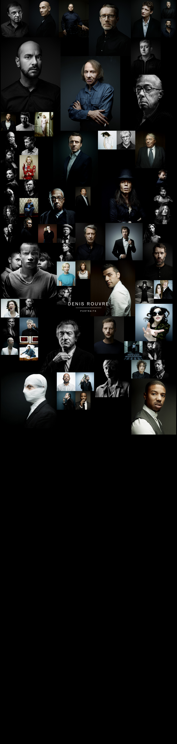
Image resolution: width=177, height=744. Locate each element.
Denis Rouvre (88, 304)
